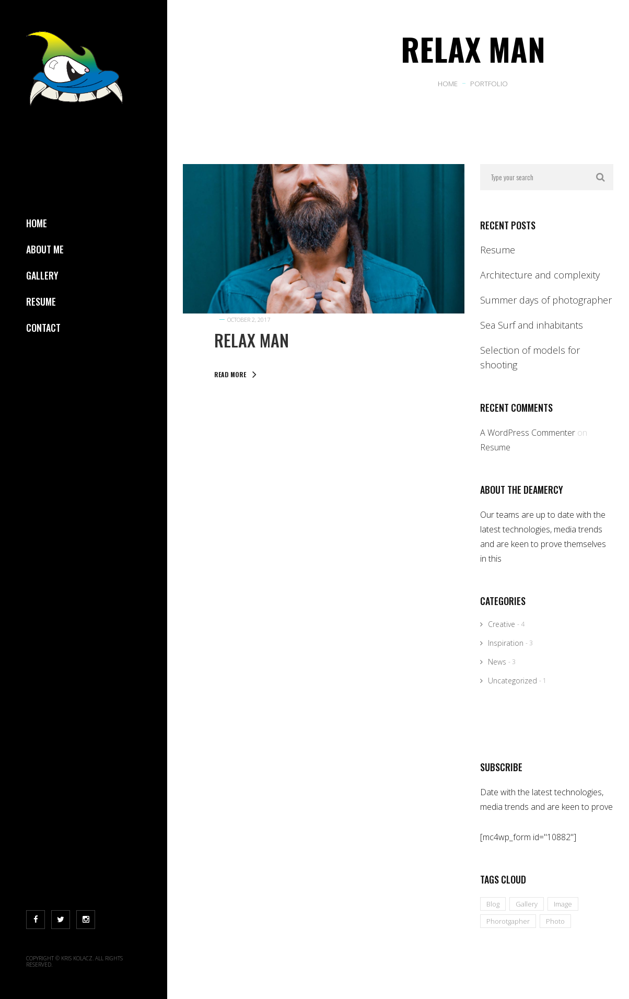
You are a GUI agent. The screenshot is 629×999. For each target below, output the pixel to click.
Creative (501, 624)
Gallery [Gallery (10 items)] (527, 904)
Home (36, 223)
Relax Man (251, 340)
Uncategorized (512, 681)
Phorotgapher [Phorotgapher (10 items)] (508, 921)
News (497, 662)
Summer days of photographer (546, 300)
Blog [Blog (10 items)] (492, 904)
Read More (235, 374)
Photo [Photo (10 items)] (555, 921)
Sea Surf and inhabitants (531, 325)
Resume (41, 301)
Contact (43, 327)
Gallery (42, 275)
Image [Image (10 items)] (563, 904)
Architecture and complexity (540, 275)
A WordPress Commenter (527, 432)
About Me (45, 249)
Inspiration (505, 643)
